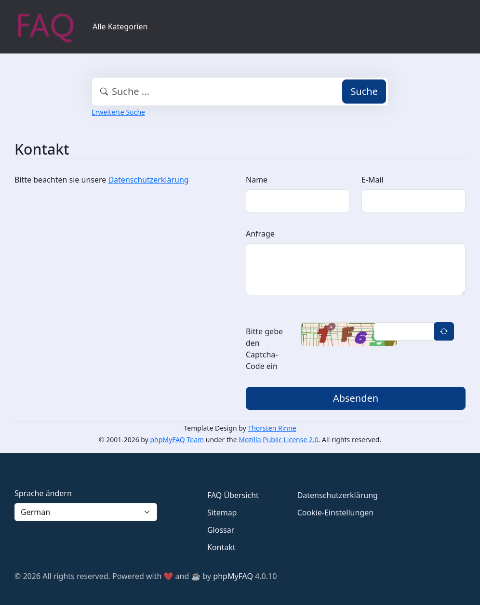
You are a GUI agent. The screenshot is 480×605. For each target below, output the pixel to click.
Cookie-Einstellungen (335, 512)
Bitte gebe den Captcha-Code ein (264, 348)
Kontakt (221, 547)
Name (256, 179)
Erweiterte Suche (118, 112)
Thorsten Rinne (272, 428)
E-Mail (372, 179)
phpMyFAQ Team (177, 439)
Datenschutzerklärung (148, 179)
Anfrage (260, 233)
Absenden (355, 398)
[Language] (85, 512)
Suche (364, 91)
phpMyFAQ (233, 576)
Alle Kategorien (120, 26)
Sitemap (222, 512)
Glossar (220, 530)
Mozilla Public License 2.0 (278, 439)
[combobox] (240, 91)
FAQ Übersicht (233, 495)
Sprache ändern (43, 493)
